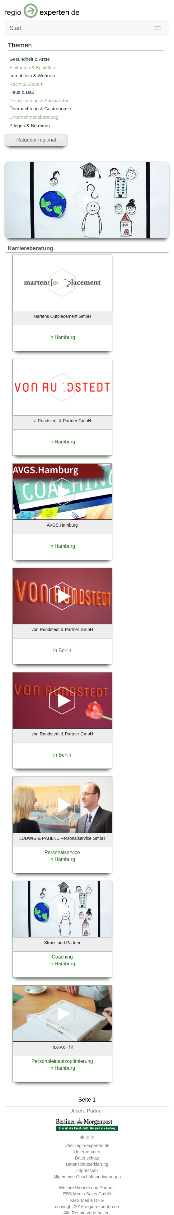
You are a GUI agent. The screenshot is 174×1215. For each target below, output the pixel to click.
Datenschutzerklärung (87, 1164)
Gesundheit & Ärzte (29, 59)
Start (15, 28)
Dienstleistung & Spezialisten (39, 100)
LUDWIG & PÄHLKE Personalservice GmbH (62, 838)
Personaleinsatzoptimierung (62, 1061)
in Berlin (62, 650)
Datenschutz (87, 1157)
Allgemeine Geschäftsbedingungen (87, 1176)
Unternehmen (87, 1151)
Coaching (62, 956)
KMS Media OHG (87, 1200)
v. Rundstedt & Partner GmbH (62, 420)
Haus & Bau (21, 92)
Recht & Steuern (26, 84)
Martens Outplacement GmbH (62, 316)
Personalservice (62, 852)
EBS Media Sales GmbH (87, 1193)
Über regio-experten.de (87, 1145)
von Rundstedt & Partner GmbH (62, 629)
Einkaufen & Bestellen (32, 67)
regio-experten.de (102, 1206)
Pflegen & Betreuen (29, 125)
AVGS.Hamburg (62, 525)
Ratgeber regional (36, 139)
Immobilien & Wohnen (32, 75)
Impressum (87, 1170)
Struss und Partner (62, 942)
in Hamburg (62, 337)
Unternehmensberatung (34, 117)
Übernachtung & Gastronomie (40, 108)
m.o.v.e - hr (62, 1047)
